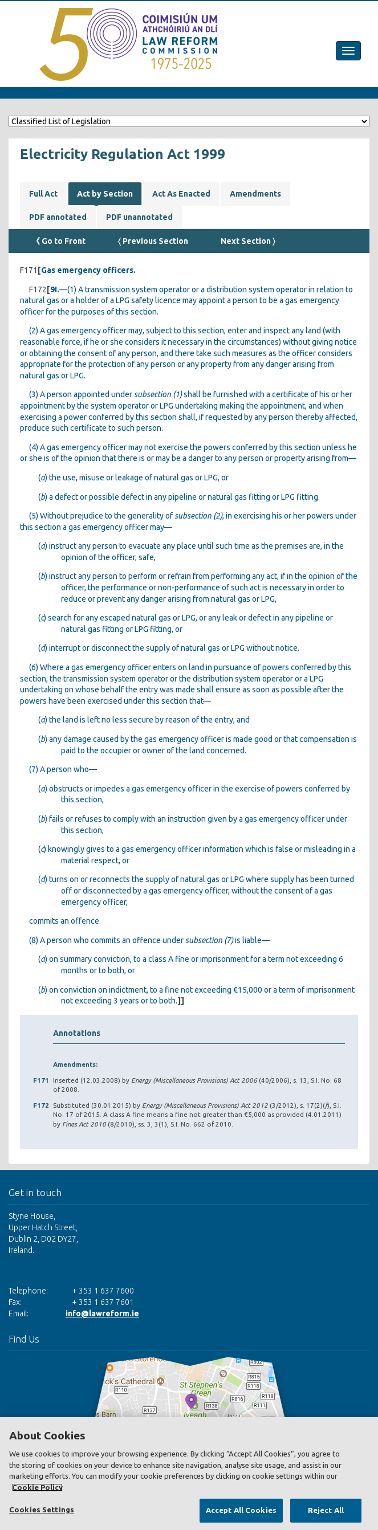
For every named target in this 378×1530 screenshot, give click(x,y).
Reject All (326, 1510)
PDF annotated (58, 217)
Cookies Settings (41, 1509)
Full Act (43, 193)
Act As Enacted (181, 193)
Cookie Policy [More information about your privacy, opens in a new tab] (37, 1487)
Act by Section (105, 193)
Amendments (255, 193)
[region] (189, 1473)
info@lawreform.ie (102, 1313)
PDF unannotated (139, 217)
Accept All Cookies (241, 1510)
